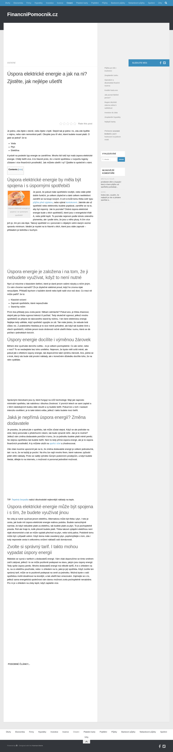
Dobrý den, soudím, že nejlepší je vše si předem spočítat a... (111, 197)
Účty (160, 3)
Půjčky (105, 3)
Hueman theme (37, 745)
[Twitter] (164, 62)
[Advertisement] (50, 39)
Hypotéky (39, 3)
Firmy (28, 3)
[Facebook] (160, 62)
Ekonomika (18, 3)
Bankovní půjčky (118, 3)
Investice (50, 3)
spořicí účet (55, 443)
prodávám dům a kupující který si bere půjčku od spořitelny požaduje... (111, 184)
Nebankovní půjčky (136, 3)
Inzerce (60, 3)
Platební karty (82, 3)
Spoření (151, 3)
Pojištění (95, 3)
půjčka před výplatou (43, 202)
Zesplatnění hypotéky (113, 117)
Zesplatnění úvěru (111, 75)
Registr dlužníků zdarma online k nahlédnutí (111, 105)
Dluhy (7, 3)
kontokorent (71, 202)
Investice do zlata (111, 113)
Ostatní (70, 3)
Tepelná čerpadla (20, 499)
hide (20, 169)
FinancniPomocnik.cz (32, 14)
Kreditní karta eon (111, 90)
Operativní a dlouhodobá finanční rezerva (112, 83)
